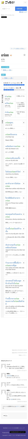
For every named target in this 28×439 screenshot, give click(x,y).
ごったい (13, 435)
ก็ (14, 283)
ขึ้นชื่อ (17, 262)
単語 (4, 428)
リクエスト (10, 428)
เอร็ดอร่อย (9, 375)
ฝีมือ (11, 198)
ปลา (7, 280)
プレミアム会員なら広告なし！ (18, 48)
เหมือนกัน (9, 247)
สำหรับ (14, 214)
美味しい (7, 78)
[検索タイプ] (25, 9)
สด (10, 280)
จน (11, 158)
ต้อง (13, 158)
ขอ (16, 158)
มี (8, 198)
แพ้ (17, 228)
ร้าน (7, 228)
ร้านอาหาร (9, 262)
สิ (5, 304)
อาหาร (12, 298)
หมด (15, 247)
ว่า (20, 262)
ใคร (6, 198)
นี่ (12, 280)
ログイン (18, 406)
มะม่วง (19, 214)
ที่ (14, 262)
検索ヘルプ (23, 12)
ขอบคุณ (8, 214)
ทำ (9, 283)
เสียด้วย (21, 301)
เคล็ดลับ (8, 146)
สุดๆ (11, 122)
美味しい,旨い (7, 70)
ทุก (13, 244)
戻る (5, 416)
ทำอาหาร (11, 183)
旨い (12, 78)
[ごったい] (8, 2)
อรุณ (12, 399)
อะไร (12, 283)
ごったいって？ (22, 428)
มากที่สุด (13, 265)
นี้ (9, 228)
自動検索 (19, 9)
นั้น (6, 231)
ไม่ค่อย (8, 171)
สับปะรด (8, 244)
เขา (6, 183)
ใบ (15, 244)
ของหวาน (9, 301)
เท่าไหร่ (18, 171)
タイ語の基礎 (15, 428)
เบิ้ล (18, 158)
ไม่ (15, 228)
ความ (14, 146)
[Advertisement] (14, 33)
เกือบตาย (13, 134)
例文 (6, 428)
